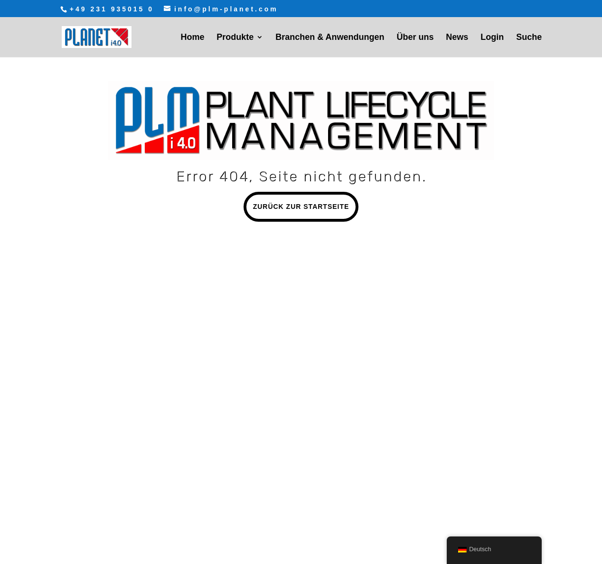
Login (492, 38)
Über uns (414, 38)
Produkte (235, 38)
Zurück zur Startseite (301, 206)
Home (192, 38)
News (457, 38)
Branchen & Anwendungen (329, 38)
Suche (529, 38)
